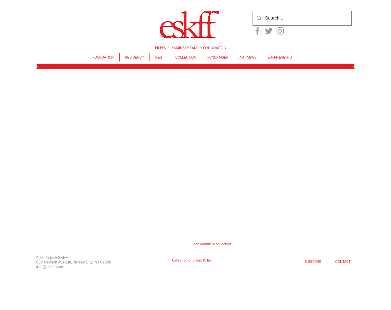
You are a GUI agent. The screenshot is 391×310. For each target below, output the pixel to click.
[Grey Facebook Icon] (257, 31)
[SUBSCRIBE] (313, 262)
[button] (210, 244)
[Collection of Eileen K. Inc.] (192, 260)
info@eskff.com (49, 266)
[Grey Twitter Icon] (269, 31)
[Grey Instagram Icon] (280, 31)
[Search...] (301, 18)
